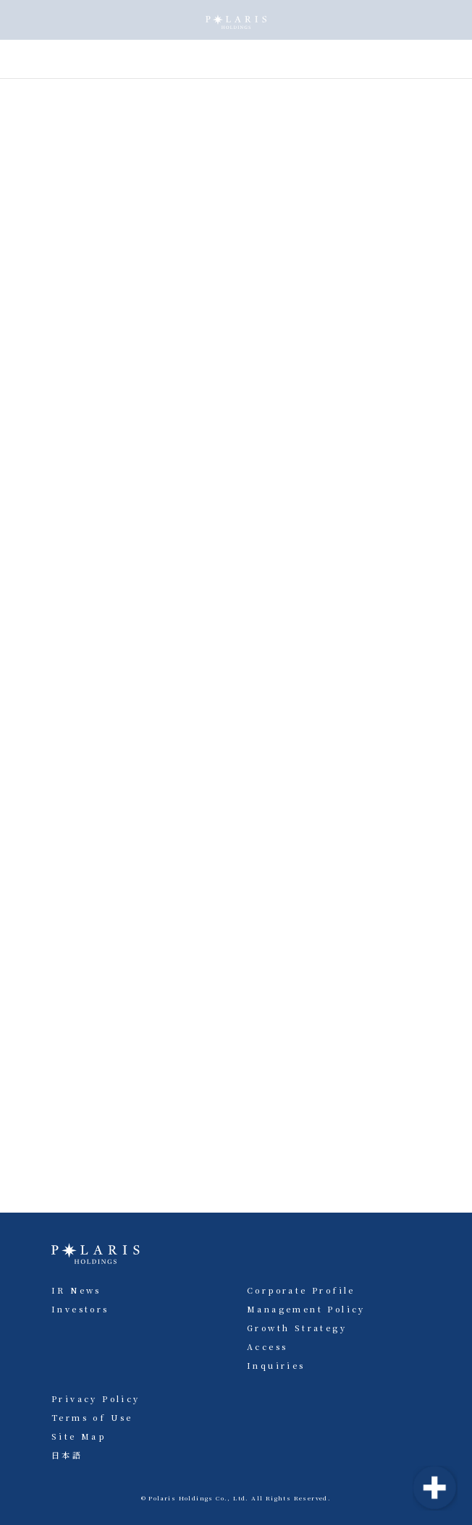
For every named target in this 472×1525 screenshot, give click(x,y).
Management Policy (306, 1309)
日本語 (67, 1455)
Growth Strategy (297, 1327)
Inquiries (276, 1365)
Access (267, 1346)
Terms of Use (92, 1417)
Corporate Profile (301, 1290)
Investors (80, 1309)
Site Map (78, 1436)
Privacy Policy (95, 1398)
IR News (76, 1290)
